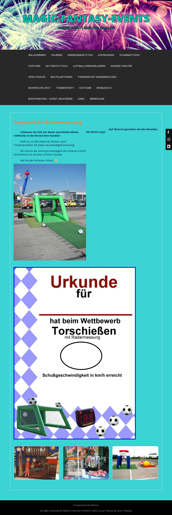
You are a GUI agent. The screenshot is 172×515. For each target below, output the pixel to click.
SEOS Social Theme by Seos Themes (112, 510)
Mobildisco (104, 87)
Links (81, 98)
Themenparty (65, 87)
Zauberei (56, 55)
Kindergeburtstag (80, 55)
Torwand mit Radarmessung (97, 76)
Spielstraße (37, 76)
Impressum (97, 98)
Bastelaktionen (61, 76)
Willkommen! (37, 55)
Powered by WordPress (86, 505)
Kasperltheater (121, 66)
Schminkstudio (129, 55)
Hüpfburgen (106, 55)
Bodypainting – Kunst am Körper (50, 98)
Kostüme (85, 87)
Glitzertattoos (57, 66)
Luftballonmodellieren (89, 66)
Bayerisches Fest (39, 87)
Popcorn (34, 66)
